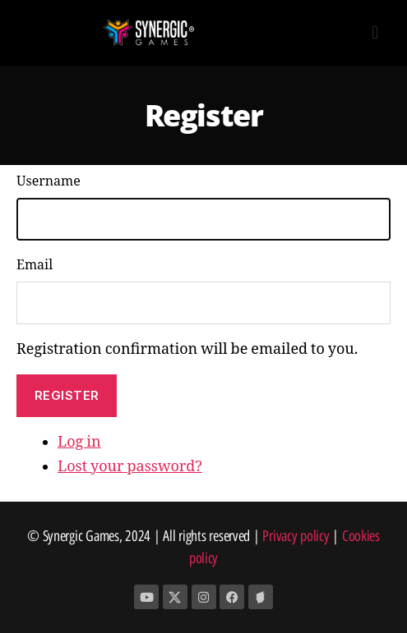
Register (67, 395)
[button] (374, 33)
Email (34, 265)
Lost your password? (130, 466)
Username (48, 181)
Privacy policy (295, 536)
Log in (79, 442)
